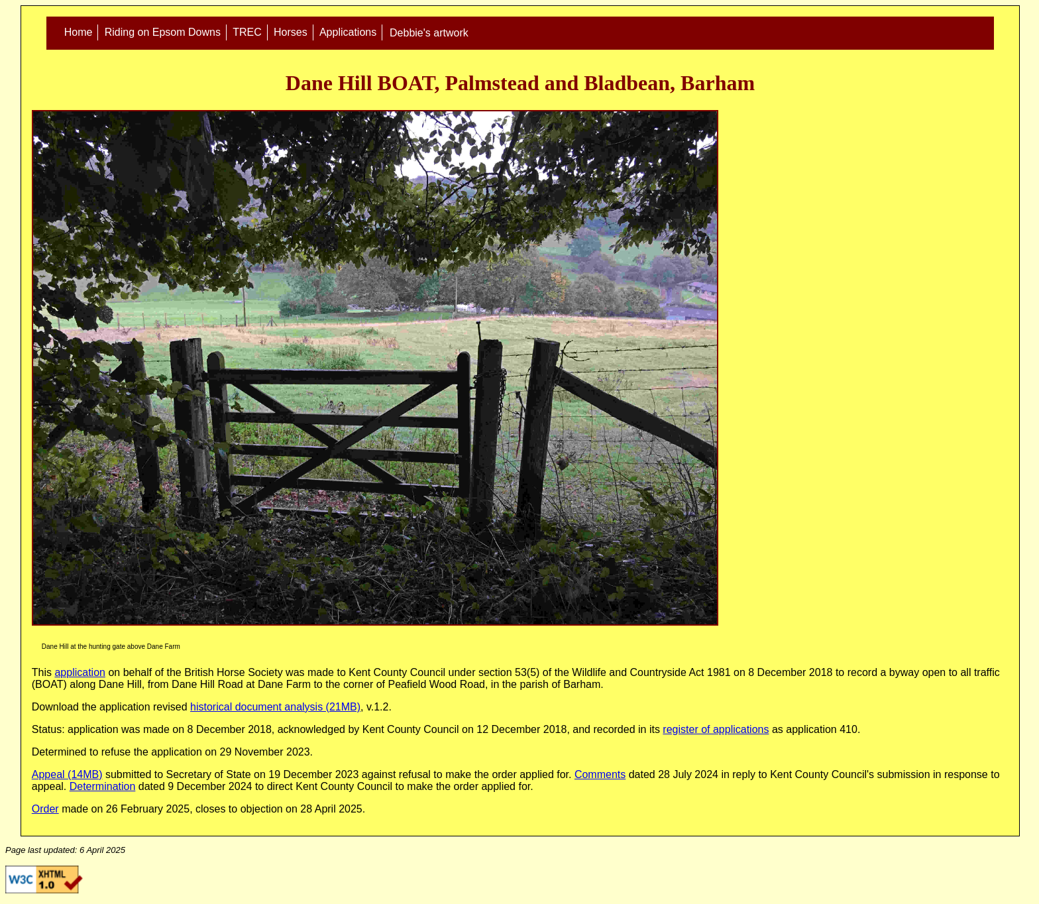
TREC (247, 32)
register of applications (716, 729)
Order (45, 809)
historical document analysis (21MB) (275, 706)
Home (78, 32)
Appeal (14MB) (67, 774)
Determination (103, 786)
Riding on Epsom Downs (163, 32)
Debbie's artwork (429, 32)
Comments (600, 774)
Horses (290, 32)
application (79, 672)
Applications (347, 32)
